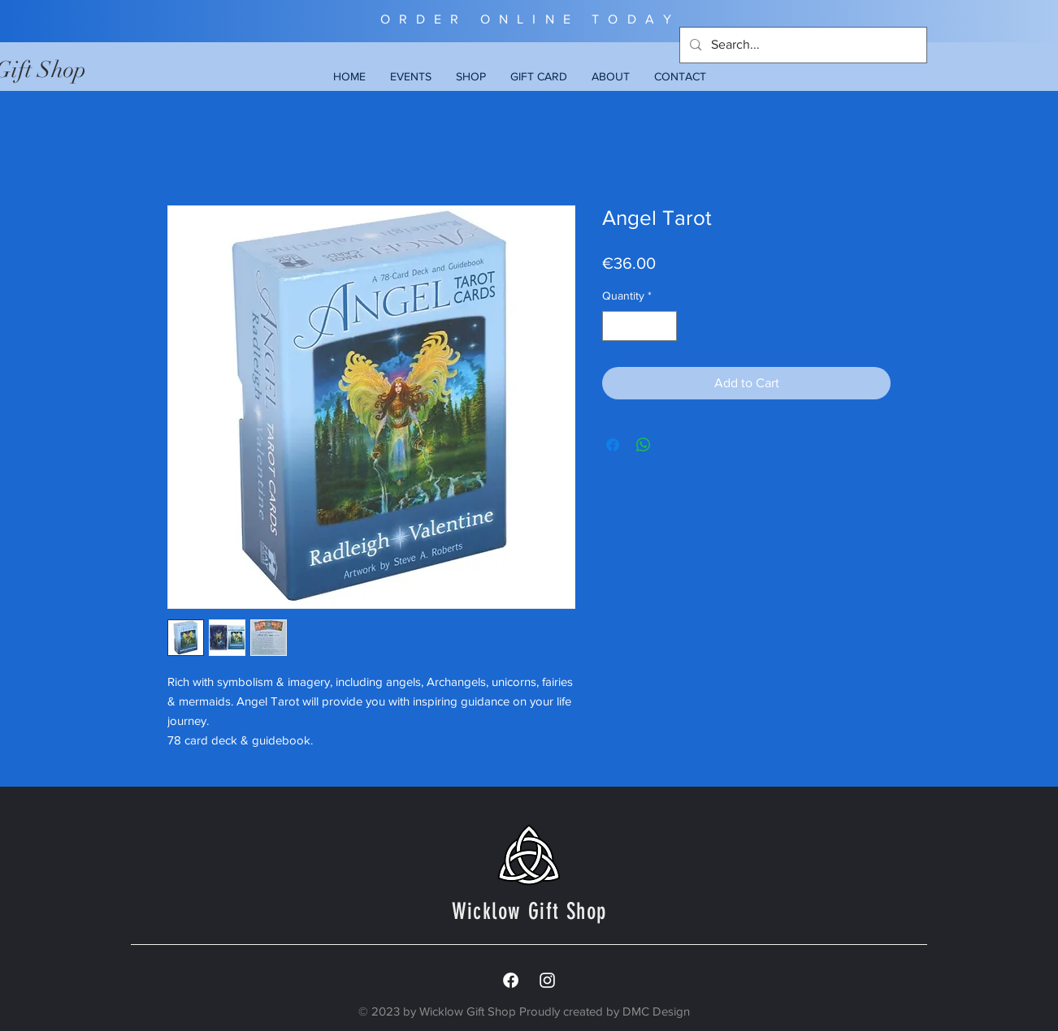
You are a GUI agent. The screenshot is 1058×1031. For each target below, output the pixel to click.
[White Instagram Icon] (547, 980)
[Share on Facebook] (612, 445)
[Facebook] (511, 980)
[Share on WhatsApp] (643, 445)
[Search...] (801, 45)
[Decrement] (615, 326)
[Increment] (664, 326)
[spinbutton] (639, 326)
